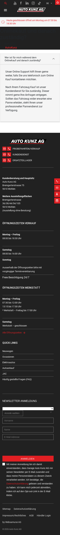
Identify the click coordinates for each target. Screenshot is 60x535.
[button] (30, 59)
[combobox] (12, 413)
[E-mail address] (28, 437)
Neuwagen (7, 351)
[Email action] (57, 184)
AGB (31, 515)
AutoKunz (11, 47)
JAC (4, 373)
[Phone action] (57, 177)
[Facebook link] (21, 3)
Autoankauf (8, 368)
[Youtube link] (15, 3)
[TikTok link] (39, 3)
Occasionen (8, 356)
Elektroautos (8, 362)
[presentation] (26, 449)
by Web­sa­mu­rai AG (11, 522)
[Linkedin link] (27, 3)
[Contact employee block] (57, 190)
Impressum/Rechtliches (14, 515)
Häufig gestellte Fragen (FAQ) (17, 379)
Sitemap (6, 509)
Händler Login (44, 515)
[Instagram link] (33, 3)
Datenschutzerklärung (17, 483)
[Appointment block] (57, 197)
